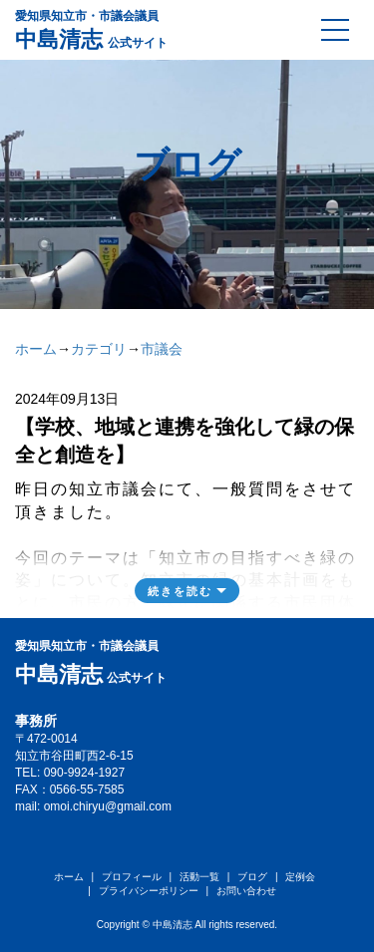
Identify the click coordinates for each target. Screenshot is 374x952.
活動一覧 (199, 876)
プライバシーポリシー (148, 890)
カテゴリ (99, 349)
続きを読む (180, 591)
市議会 (162, 349)
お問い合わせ (246, 890)
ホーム (36, 349)
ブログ (252, 876)
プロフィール (132, 876)
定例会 (300, 876)
